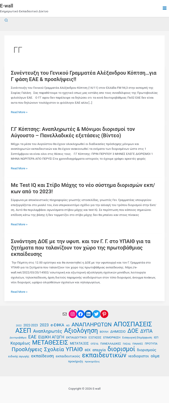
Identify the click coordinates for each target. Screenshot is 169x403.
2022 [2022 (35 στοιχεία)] (19, 325)
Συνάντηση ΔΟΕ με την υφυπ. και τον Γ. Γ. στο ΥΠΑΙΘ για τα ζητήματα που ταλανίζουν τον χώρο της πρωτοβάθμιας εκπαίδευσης (80, 247)
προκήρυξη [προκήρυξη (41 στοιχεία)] (75, 361)
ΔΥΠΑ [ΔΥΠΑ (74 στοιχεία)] (146, 331)
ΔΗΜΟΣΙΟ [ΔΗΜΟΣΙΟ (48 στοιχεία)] (118, 332)
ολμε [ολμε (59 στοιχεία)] (155, 356)
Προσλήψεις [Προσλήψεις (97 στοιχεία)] (27, 349)
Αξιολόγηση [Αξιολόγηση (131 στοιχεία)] (81, 330)
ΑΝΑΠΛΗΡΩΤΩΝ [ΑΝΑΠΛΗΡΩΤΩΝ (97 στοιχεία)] (92, 324)
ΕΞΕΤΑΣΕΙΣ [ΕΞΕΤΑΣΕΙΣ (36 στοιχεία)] (94, 337)
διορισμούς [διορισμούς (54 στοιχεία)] (146, 350)
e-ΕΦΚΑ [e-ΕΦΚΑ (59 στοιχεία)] (57, 325)
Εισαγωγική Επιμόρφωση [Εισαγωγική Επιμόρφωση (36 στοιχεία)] (137, 337)
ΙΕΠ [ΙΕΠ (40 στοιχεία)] (156, 337)
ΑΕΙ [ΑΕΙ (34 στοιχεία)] (68, 325)
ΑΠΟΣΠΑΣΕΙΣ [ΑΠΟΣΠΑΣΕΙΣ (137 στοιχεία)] (133, 324)
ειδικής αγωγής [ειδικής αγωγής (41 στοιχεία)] (18, 356)
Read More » (19, 112)
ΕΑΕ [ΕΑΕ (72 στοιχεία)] (32, 337)
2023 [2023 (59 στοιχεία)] (44, 325)
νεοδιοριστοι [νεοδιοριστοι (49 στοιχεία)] (138, 356)
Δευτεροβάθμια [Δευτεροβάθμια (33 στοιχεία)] (17, 337)
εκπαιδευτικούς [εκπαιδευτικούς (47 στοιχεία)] (68, 356)
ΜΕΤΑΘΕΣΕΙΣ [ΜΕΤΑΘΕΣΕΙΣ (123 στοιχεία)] (50, 342)
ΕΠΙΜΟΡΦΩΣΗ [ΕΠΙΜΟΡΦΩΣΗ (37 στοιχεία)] (111, 337)
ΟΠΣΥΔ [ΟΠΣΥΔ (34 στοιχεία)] (94, 343)
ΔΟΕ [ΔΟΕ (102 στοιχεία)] (132, 330)
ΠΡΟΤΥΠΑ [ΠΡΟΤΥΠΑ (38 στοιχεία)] (151, 343)
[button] (6, 20)
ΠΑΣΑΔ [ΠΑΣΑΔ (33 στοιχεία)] (126, 343)
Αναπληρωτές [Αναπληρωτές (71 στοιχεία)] (47, 331)
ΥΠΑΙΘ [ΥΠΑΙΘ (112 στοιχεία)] (74, 349)
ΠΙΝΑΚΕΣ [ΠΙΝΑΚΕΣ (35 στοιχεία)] (137, 343)
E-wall (6, 6)
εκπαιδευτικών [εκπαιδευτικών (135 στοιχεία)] (104, 355)
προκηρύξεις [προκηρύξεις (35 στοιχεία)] (92, 361)
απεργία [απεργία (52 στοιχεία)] (99, 350)
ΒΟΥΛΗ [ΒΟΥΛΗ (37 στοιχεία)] (104, 331)
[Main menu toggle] (164, 8)
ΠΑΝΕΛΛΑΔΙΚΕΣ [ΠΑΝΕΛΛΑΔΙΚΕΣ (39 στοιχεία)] (110, 343)
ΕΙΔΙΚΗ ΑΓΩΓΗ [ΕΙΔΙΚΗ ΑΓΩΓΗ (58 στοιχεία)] (51, 337)
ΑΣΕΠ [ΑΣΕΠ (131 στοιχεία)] (23, 330)
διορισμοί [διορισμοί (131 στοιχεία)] (121, 349)
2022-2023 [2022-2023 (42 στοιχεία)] (31, 325)
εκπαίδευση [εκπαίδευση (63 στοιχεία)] (42, 356)
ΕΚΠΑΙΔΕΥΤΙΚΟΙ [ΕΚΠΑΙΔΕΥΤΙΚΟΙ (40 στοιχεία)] (76, 337)
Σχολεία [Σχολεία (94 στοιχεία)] (54, 349)
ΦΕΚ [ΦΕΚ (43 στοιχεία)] (88, 350)
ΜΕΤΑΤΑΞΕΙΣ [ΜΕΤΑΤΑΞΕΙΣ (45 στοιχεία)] (79, 343)
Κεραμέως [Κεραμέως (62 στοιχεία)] (20, 343)
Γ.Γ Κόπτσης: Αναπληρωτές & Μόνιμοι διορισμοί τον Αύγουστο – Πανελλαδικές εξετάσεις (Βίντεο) (73, 132)
